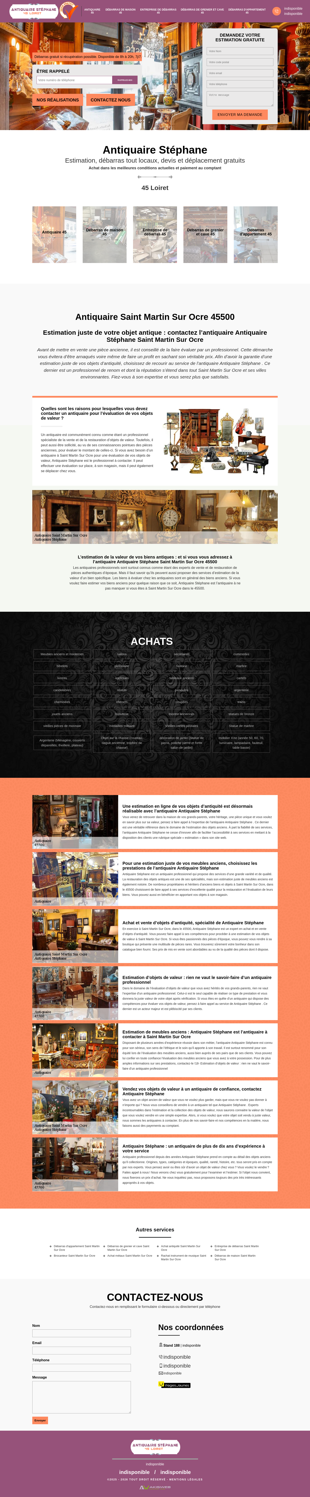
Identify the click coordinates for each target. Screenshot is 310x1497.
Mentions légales (186, 1479)
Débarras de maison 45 (120, 11)
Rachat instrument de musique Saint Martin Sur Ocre (183, 1257)
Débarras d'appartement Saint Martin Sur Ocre (77, 1248)
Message (39, 1377)
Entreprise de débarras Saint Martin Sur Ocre (237, 1248)
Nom (36, 1325)
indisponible (293, 8)
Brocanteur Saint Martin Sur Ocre (74, 1255)
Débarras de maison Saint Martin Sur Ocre (235, 1257)
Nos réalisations (58, 100)
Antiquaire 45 (92, 11)
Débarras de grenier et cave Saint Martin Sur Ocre (128, 1248)
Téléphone (41, 1360)
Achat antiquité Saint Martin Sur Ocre (180, 1248)
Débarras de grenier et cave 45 (202, 11)
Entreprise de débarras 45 (158, 11)
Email (37, 1343)
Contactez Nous (110, 100)
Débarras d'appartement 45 (247, 11)
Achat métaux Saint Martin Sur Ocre (129, 1255)
